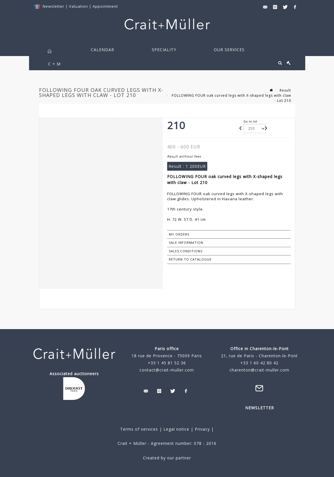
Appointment (105, 6)
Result (285, 90)
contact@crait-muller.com (167, 370)
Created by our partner (167, 458)
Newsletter (53, 6)
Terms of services (139, 429)
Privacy (201, 429)
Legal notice (176, 429)
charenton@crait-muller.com (259, 370)
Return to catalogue (190, 259)
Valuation (78, 6)
